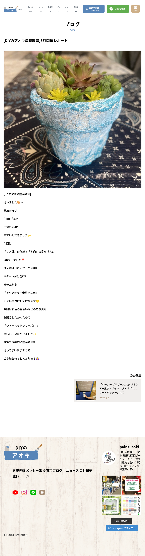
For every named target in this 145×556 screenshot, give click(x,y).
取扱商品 (45, 470)
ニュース (72, 470)
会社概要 (85, 470)
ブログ (57, 470)
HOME (20, 9)
